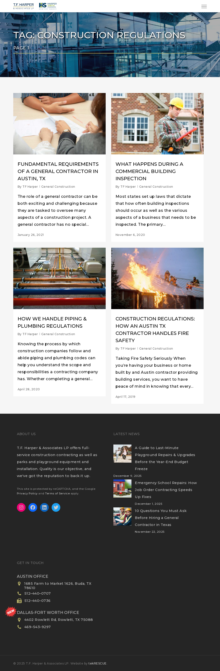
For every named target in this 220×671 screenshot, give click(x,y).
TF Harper (30, 186)
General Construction (58, 186)
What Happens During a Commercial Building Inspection (149, 171)
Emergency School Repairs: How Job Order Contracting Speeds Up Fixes (166, 490)
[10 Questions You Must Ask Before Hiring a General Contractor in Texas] (122, 519)
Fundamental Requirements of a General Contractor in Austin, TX (58, 171)
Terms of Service (57, 493)
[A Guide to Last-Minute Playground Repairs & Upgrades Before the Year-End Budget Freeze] (122, 457)
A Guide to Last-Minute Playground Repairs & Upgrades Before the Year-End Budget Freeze (165, 458)
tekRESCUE (98, 663)
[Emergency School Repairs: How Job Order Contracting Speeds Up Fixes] (122, 491)
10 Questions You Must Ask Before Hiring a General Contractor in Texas (161, 518)
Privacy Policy (27, 493)
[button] (204, 6)
